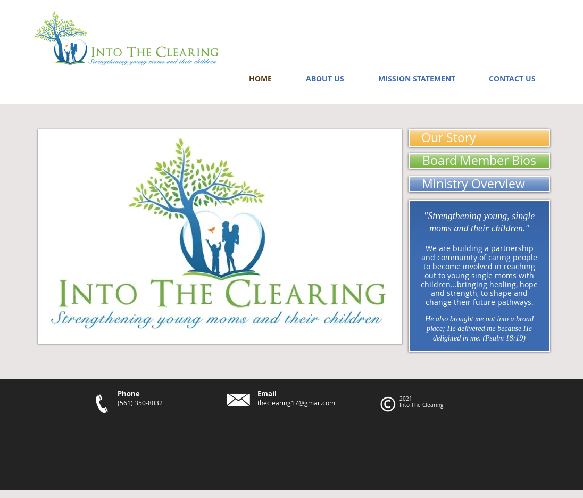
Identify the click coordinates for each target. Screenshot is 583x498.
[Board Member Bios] (479, 161)
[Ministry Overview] (479, 184)
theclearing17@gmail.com (296, 403)
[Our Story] (479, 138)
